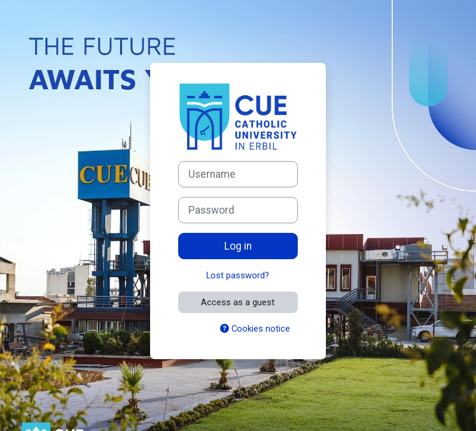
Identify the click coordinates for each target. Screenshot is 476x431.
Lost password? (237, 275)
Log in (238, 246)
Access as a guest (237, 302)
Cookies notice (255, 328)
